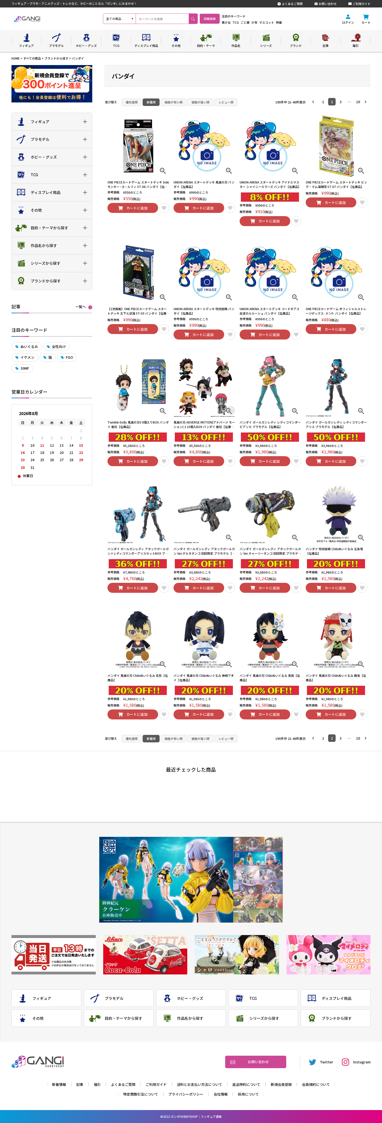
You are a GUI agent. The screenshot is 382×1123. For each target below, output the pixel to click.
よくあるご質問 (290, 3)
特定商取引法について (140, 1094)
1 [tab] (258, 844)
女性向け (59, 346)
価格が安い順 (174, 102)
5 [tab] (258, 901)
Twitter (321, 1062)
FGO (69, 357)
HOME (15, 58)
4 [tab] (258, 887)
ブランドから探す (56, 58)
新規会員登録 (281, 1084)
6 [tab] (258, 915)
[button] (314, 101)
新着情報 (59, 1084)
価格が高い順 (200, 102)
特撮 (292, 22)
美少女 (239, 22)
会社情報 (221, 1094)
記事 (79, 1084)
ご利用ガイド (359, 3)
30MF (24, 368)
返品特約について (246, 1084)
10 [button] (358, 101)
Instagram (356, 1062)
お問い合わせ (325, 3)
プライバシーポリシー (185, 1094)
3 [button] (341, 101)
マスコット (279, 22)
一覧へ (80, 307)
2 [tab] (258, 858)
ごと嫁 (258, 22)
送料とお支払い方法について (199, 1084)
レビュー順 (225, 102)
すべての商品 (32, 58)
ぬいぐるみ (29, 346)
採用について (248, 1094)
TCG (248, 22)
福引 (97, 1084)
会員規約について (316, 1084)
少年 (267, 22)
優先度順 (132, 102)
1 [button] (323, 101)
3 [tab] (258, 872)
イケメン (27, 357)
